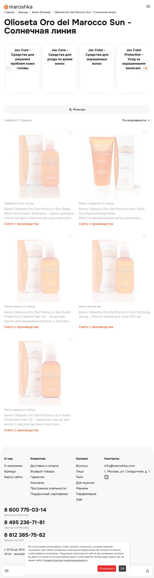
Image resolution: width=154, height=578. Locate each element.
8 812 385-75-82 (24, 535)
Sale (79, 499)
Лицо (80, 471)
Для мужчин (85, 483)
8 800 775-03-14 (25, 510)
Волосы (82, 466)
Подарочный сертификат (49, 494)
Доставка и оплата (44, 466)
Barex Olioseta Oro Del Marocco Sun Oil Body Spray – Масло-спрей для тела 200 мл (114, 314)
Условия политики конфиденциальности (65, 560)
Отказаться (106, 568)
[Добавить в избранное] (70, 133)
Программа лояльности (48, 488)
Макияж (82, 488)
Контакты (37, 483)
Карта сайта (13, 477)
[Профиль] (147, 571)
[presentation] (9, 68)
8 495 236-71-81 (24, 522)
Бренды (10, 471)
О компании (13, 466)
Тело (79, 477)
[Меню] (6, 571)
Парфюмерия (86, 494)
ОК (122, 568)
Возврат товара (42, 471)
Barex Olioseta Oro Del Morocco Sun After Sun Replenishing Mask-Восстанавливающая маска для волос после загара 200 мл (112, 213)
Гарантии (37, 477)
